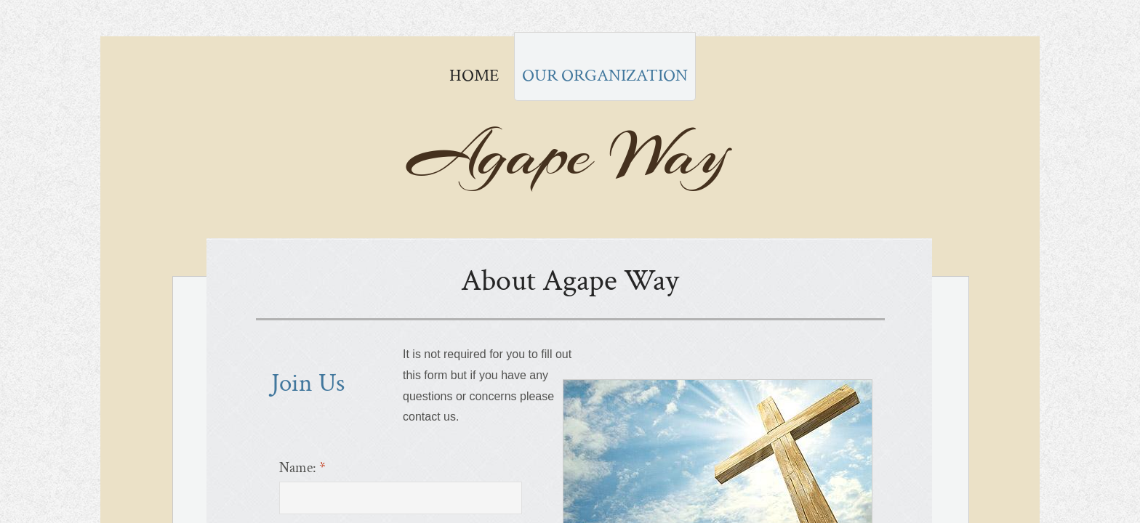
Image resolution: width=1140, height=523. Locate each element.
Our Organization (605, 75)
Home (474, 75)
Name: (302, 467)
